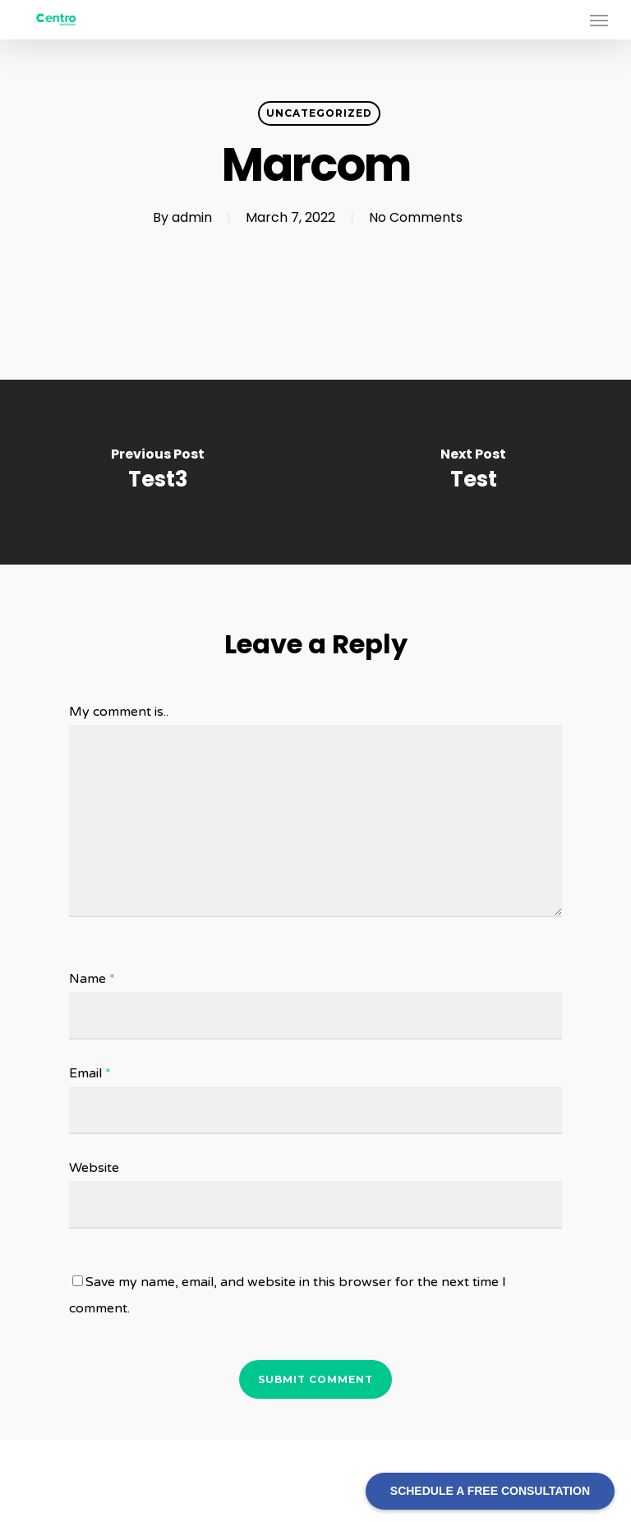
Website (94, 1168)
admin (192, 217)
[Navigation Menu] (599, 20)
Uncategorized (319, 113)
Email (90, 1073)
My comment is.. (118, 711)
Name (92, 979)
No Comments (416, 217)
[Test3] (158, 472)
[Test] (473, 472)
